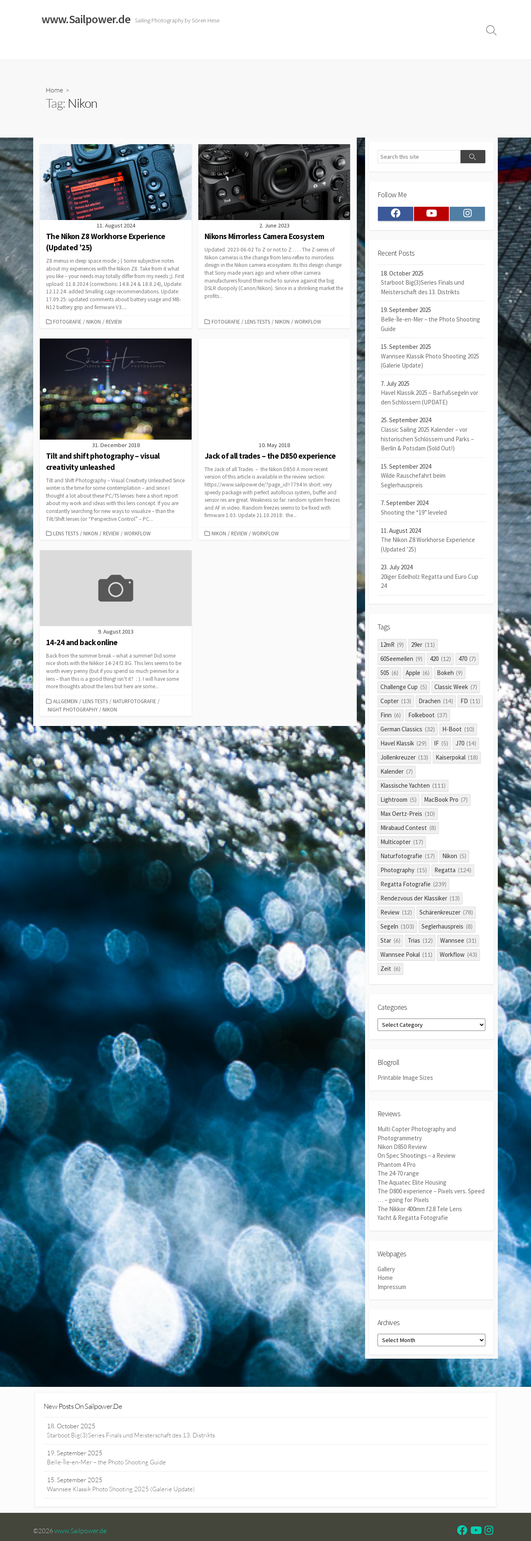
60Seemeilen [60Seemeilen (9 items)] (401, 661)
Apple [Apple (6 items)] (417, 675)
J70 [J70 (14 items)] (466, 745)
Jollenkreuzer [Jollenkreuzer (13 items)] (404, 759)
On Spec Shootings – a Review (416, 1159)
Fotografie (67, 322)
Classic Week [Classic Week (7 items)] (455, 689)
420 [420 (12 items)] (440, 661)
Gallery (386, 1272)
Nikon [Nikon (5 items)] (454, 858)
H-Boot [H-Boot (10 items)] (458, 731)
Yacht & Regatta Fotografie (413, 1220)
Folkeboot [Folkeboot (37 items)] (427, 717)
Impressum (310, 49)
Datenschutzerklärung (364, 49)
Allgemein (65, 702)
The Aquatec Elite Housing (412, 1185)
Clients (413, 49)
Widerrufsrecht (265, 49)
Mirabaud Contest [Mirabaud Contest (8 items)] (408, 830)
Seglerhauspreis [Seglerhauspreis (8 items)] (447, 928)
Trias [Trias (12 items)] (420, 942)
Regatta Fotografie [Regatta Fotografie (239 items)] (413, 886)
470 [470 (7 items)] (467, 661)
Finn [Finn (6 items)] (390, 717)
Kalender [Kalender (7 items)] (396, 773)
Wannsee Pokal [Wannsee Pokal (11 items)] (406, 956)
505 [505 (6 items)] (389, 675)
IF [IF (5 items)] (441, 745)
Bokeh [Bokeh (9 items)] (450, 675)
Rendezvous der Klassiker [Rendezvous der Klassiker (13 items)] (420, 900)
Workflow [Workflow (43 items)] (458, 956)
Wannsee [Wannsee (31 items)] (458, 942)
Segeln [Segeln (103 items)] (397, 928)
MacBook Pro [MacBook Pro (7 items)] (446, 802)
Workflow (308, 322)
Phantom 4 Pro (397, 1168)
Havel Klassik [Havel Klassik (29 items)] (403, 745)
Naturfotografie (134, 702)
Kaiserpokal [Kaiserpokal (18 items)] (457, 759)
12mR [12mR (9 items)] (392, 647)
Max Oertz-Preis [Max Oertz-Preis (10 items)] (407, 816)
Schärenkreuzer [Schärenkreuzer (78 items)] (446, 914)
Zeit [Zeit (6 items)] (390, 971)
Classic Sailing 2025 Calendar (157, 49)
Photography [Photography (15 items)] (403, 872)
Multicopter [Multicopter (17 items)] (401, 844)
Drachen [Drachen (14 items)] (436, 703)
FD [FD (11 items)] (470, 703)
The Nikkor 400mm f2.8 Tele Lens (420, 1211)
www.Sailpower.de (81, 1532)
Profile (442, 49)
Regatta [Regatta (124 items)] (452, 872)
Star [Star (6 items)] (390, 942)
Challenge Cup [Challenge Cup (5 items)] (403, 689)
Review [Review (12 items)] (396, 914)
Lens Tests (257, 322)
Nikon (93, 322)
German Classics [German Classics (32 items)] (407, 731)
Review (114, 322)
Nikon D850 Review (402, 1150)
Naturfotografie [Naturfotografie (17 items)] (407, 858)
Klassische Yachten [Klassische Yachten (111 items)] (413, 787)
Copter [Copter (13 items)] (395, 703)
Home (46, 49)
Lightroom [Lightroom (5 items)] (398, 802)
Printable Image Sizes (405, 1081)
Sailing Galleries (85, 49)
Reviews (221, 49)
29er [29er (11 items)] (423, 647)
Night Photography (72, 710)
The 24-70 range (398, 1177)
